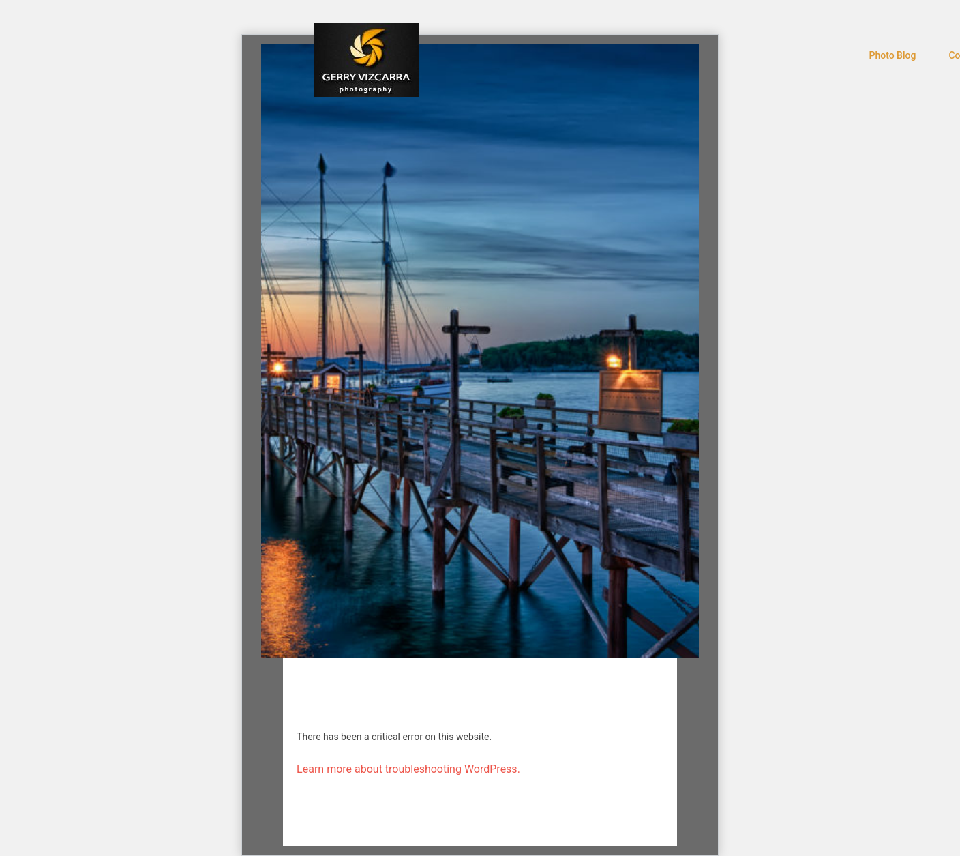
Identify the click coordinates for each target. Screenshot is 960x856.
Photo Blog (892, 55)
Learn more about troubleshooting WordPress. (408, 769)
